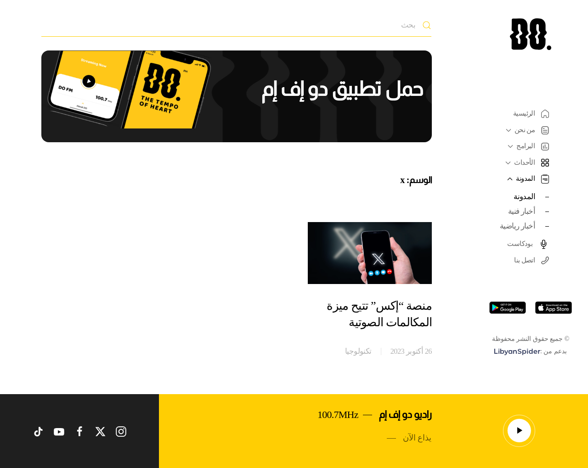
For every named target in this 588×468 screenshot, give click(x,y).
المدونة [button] (527, 179)
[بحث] (236, 25)
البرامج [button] (527, 146)
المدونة (524, 196)
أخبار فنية (521, 211)
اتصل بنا (531, 260)
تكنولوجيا (358, 351)
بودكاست (528, 244)
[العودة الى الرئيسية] (530, 34)
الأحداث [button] (526, 163)
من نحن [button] (526, 130)
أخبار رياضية (517, 226)
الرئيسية (531, 114)
